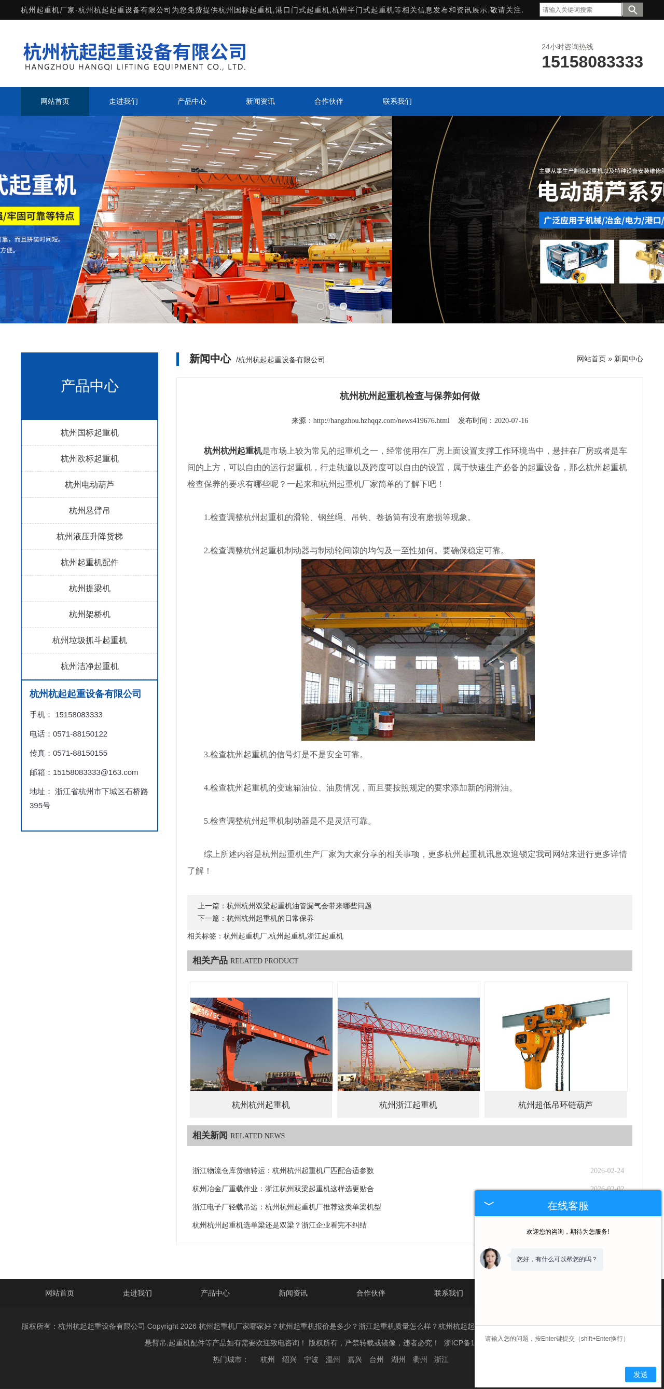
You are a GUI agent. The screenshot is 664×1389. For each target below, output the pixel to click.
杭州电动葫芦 (90, 484)
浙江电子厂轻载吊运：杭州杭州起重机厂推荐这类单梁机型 (286, 1207)
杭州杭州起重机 (261, 1104)
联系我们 (448, 1293)
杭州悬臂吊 (89, 510)
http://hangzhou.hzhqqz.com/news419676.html (381, 421)
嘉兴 (355, 1359)
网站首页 (591, 359)
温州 (333, 1359)
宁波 (311, 1359)
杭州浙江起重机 (408, 1104)
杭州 (267, 1359)
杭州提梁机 (89, 588)
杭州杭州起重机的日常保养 (270, 918)
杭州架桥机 (89, 614)
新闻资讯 (293, 1293)
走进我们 (137, 1293)
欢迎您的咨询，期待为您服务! (568, 1231)
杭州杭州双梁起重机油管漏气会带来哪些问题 (299, 906)
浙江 (441, 1359)
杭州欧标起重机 (90, 458)
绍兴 (289, 1359)
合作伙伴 (370, 1293)
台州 (376, 1359)
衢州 (420, 1359)
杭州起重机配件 (90, 562)
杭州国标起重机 (245, 10)
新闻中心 (628, 359)
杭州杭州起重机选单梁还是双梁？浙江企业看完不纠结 (279, 1225)
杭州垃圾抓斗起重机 (89, 640)
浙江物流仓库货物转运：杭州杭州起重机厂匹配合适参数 (283, 1171)
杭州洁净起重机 (90, 666)
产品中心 (215, 1293)
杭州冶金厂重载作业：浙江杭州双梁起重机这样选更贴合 (283, 1189)
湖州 (398, 1359)
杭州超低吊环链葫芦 (555, 1104)
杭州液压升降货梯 (90, 536)
